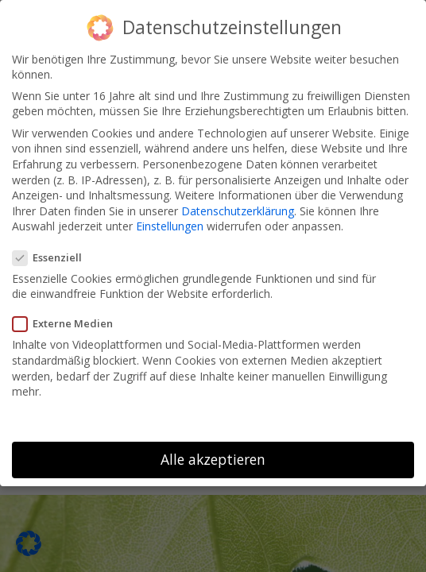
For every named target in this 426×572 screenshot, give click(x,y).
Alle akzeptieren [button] (213, 455)
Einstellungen (169, 222)
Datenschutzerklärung (237, 206)
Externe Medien (67, 320)
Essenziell (52, 253)
